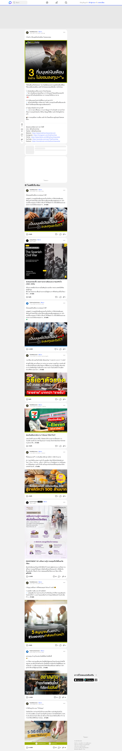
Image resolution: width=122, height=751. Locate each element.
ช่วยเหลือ (81, 743)
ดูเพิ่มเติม (28, 573)
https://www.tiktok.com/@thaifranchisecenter (45, 137)
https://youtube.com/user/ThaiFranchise (45, 139)
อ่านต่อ (46, 205)
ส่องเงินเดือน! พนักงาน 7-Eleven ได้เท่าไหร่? (40, 435)
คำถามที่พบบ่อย (87, 743)
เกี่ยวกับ (76, 743)
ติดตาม (40, 31)
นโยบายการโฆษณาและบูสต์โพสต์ (81, 744)
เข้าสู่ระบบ (92, 2)
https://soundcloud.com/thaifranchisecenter (46, 141)
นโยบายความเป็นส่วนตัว (79, 746)
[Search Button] (14, 2)
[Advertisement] (61, 17)
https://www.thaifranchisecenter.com (43, 133)
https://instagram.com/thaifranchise (45, 135)
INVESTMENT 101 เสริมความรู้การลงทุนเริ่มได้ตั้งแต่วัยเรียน (44, 562)
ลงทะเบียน (101, 2)
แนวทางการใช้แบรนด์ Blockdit (81, 747)
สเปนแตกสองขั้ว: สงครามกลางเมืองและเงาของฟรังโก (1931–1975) (44, 283)
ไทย (84, 749)
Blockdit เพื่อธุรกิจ (78, 749)
